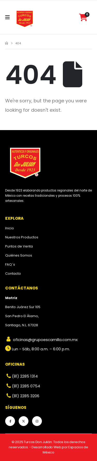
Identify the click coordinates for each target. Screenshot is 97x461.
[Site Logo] (24, 18)
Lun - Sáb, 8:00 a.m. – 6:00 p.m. (37, 349)
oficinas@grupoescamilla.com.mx (41, 339)
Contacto (13, 273)
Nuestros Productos (21, 237)
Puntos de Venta (19, 246)
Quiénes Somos (18, 255)
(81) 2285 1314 (21, 376)
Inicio (9, 228)
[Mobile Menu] (9, 17)
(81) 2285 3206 (22, 396)
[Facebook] (10, 421)
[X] (23, 421)
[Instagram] (37, 421)
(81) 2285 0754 (22, 386)
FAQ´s (10, 264)
